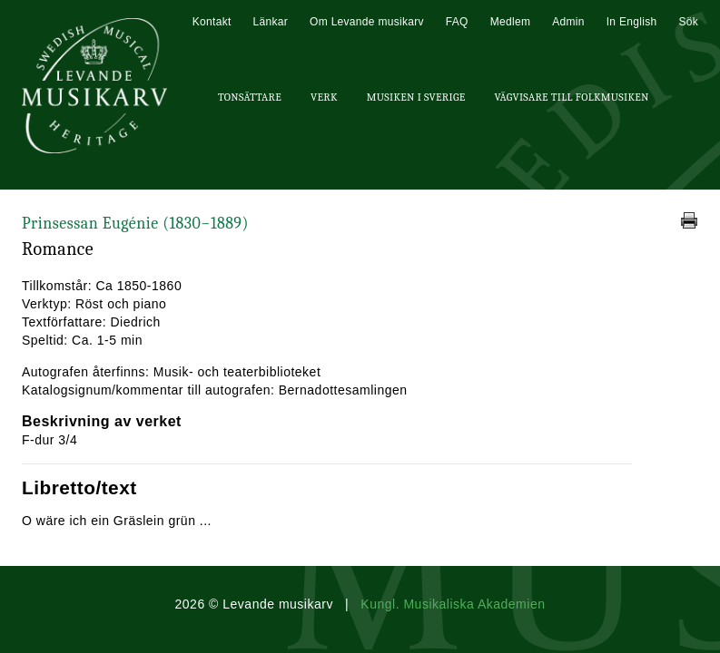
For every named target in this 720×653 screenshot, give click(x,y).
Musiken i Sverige (416, 97)
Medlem (510, 21)
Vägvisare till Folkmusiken (571, 97)
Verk (324, 97)
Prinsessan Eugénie (135, 223)
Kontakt (212, 21)
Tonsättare (249, 97)
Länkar (271, 21)
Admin (568, 21)
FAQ (457, 21)
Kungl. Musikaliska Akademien (452, 604)
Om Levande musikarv (367, 21)
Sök (688, 21)
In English (632, 21)
